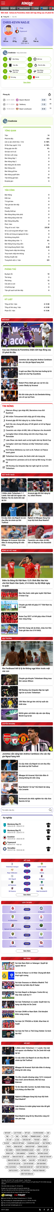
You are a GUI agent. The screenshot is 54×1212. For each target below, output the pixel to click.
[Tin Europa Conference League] (25, 1150)
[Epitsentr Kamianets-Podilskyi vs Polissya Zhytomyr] (27, 926)
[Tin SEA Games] (9, 1150)
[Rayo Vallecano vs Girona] (27, 871)
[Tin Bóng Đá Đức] (18, 1147)
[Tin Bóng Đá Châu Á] (31, 1157)
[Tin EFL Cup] (9, 1140)
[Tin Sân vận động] (41, 1164)
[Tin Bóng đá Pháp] (30, 1147)
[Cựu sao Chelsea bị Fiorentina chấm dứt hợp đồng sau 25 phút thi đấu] (27, 339)
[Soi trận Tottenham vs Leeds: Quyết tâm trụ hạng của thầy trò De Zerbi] (27, 1005)
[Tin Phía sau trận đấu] (39, 1170)
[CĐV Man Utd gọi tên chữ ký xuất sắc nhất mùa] (27, 703)
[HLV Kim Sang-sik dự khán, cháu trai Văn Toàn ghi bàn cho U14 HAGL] (27, 629)
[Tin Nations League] (43, 1153)
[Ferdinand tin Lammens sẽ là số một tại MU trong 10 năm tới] (29, 461)
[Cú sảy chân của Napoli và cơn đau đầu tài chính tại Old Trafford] (14, 513)
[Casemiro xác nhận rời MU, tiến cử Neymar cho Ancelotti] (29, 430)
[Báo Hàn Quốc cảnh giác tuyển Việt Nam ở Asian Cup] (27, 594)
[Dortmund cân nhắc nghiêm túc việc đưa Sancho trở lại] (27, 800)
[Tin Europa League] (43, 1147)
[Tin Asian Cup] (6, 1157)
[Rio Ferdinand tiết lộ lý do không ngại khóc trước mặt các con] (27, 657)
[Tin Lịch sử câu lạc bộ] (14, 1164)
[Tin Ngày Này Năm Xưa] (42, 1167)
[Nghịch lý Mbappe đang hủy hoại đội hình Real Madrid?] (40, 513)
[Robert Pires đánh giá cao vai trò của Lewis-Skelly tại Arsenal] (27, 384)
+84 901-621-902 (30, 1202)
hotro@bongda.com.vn (16, 1205)
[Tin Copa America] (20, 1153)
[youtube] (52, 1209)
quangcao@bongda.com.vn (19, 1200)
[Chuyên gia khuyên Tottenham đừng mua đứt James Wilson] (27, 679)
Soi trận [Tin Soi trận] (24, 1136)
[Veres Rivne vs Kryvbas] (27, 944)
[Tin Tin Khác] (37, 1140)
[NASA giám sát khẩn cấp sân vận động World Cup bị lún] (27, 714)
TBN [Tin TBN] (7, 1136)
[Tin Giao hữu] (32, 1160)
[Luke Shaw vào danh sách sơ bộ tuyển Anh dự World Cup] (29, 440)
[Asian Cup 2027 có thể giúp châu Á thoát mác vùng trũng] (27, 617)
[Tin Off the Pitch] (25, 1170)
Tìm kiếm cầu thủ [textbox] (8, 810)
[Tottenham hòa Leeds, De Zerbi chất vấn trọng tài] (29, 456)
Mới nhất (7, 1133)
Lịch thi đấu (4, 8)
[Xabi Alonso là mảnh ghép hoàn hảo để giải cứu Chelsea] (27, 1109)
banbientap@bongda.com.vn (18, 1202)
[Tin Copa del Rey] (26, 1140)
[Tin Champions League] (33, 1143)
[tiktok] (48, 1209)
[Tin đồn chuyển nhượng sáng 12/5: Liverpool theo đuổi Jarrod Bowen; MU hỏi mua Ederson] (27, 1080)
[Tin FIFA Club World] (11, 1167)
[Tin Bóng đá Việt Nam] (18, 1143)
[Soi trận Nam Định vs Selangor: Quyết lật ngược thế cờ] (27, 966)
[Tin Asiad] (24, 1160)
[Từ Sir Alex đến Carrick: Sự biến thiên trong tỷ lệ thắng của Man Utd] (27, 1090)
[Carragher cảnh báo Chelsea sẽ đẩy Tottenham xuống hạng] (29, 445)
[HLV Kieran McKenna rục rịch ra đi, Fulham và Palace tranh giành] (29, 451)
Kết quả (13, 8)
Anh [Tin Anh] (48, 1133)
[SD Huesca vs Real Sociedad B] (27, 889)
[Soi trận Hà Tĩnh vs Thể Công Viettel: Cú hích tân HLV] (27, 1034)
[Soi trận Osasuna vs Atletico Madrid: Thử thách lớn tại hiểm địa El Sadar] (27, 985)
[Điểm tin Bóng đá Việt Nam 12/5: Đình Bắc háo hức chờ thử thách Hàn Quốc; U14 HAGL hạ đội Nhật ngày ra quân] (27, 570)
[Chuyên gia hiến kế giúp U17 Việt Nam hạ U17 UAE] (27, 606)
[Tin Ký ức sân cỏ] (42, 1160)
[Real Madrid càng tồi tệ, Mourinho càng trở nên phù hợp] (27, 1119)
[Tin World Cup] (9, 1153)
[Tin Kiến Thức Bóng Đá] (27, 1174)
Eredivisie (10, 121)
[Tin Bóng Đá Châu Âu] (18, 1157)
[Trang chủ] (5, 17)
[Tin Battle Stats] (13, 1170)
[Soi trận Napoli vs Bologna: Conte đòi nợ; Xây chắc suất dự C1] (27, 995)
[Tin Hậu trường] (46, 1143)
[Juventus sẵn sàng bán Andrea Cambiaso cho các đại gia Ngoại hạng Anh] (27, 361)
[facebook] (44, 1209)
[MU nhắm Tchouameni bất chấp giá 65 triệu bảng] (29, 416)
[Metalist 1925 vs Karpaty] (27, 935)
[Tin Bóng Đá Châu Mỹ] (45, 1157)
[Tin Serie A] (45, 1140)
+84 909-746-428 (31, 1200)
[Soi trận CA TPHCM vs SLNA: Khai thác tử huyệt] (27, 1024)
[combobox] (27, 810)
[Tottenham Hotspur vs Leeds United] (27, 865)
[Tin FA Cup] (46, 1136)
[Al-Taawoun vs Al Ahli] (27, 883)
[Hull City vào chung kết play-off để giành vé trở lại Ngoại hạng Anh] (29, 425)
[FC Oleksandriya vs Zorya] (27, 918)
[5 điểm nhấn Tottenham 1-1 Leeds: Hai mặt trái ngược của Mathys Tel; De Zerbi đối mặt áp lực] (14, 490)
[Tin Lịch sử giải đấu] (28, 1164)
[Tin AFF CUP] (45, 1150)
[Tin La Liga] (17, 1140)
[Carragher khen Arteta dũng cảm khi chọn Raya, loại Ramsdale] (29, 435)
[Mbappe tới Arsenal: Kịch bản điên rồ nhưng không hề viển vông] (14, 536)
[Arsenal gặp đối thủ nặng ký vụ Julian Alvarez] (29, 420)
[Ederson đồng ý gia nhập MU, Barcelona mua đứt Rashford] (29, 411)
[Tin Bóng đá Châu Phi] (13, 1160)
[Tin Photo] (8, 1147)
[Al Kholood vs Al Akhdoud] (27, 909)
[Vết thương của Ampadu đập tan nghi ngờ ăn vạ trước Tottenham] (29, 467)
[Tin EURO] (38, 1150)
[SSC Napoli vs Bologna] (27, 877)
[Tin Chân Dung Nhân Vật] (26, 1167)
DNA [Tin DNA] (17, 1136)
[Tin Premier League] (35, 1136)
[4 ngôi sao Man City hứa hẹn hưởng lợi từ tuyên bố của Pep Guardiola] (27, 372)
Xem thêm (27, 895)
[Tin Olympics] (31, 1153)
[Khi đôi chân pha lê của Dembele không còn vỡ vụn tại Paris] (27, 395)
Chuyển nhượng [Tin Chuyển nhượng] (38, 1133)
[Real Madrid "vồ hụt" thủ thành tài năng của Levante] (27, 788)
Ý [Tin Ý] (12, 1136)
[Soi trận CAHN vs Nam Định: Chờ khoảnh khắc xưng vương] (27, 1014)
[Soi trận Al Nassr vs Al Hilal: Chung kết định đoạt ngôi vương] (27, 976)
